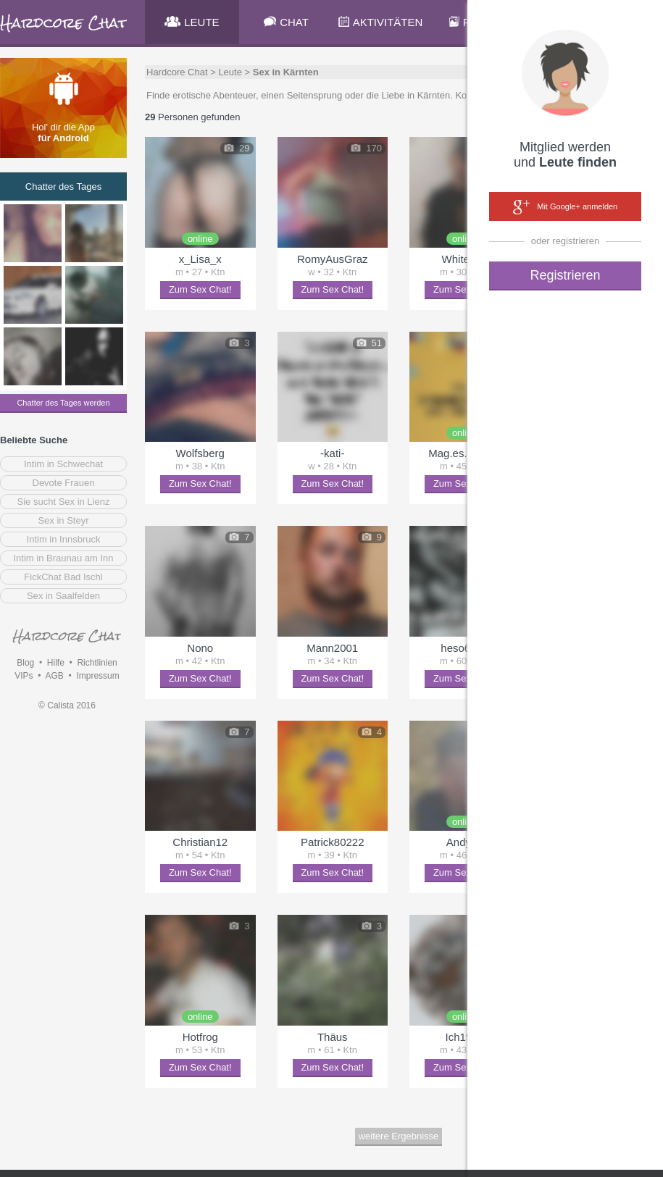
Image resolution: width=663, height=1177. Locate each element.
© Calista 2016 (67, 705)
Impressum (97, 676)
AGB (54, 676)
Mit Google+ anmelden (565, 207)
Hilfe (55, 663)
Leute (230, 72)
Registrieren (565, 275)
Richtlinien (97, 663)
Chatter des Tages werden (63, 402)
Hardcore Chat (177, 72)
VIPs (23, 676)
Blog (25, 663)
